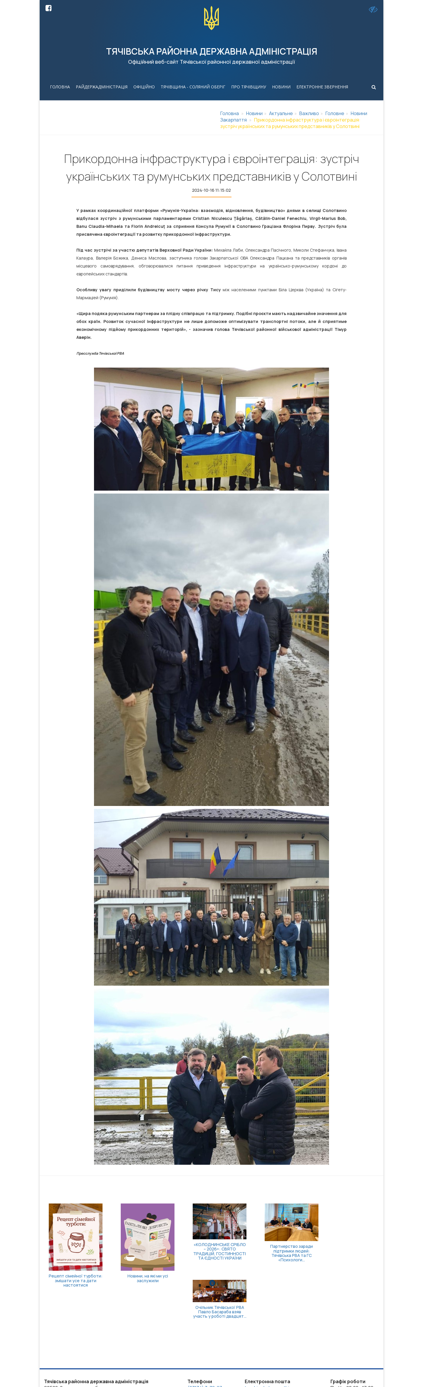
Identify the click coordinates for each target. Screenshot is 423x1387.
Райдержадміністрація (101, 87)
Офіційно (144, 87)
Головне (334, 113)
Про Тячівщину (248, 87)
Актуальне (281, 113)
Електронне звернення (322, 87)
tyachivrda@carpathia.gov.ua (276, 1337)
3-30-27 (196, 1344)
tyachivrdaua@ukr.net (268, 1344)
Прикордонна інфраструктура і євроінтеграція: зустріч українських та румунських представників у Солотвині (290, 123)
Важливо (309, 113)
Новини (281, 87)
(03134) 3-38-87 (204, 1337)
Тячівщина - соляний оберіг (193, 87)
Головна (60, 87)
